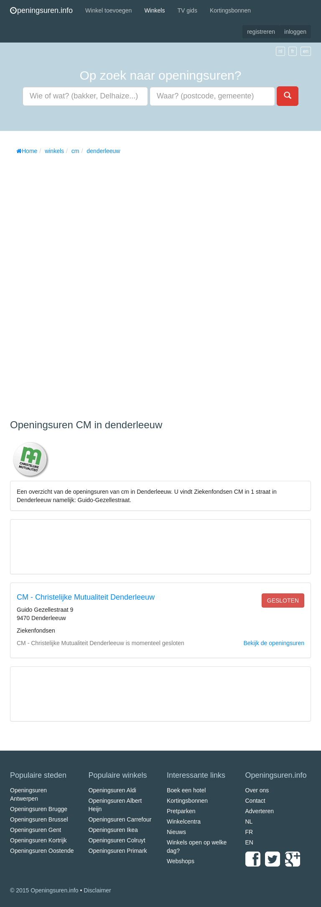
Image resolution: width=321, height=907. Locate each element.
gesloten (283, 600)
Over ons (257, 790)
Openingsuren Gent (35, 830)
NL (249, 821)
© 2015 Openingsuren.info (44, 890)
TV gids (187, 10)
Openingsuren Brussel (39, 819)
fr (292, 51)
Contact (255, 800)
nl (280, 51)
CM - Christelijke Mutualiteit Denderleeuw (86, 597)
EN (249, 842)
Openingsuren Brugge (38, 809)
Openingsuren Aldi (112, 790)
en (305, 51)
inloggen (295, 31)
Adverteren (259, 811)
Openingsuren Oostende (42, 850)
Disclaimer (97, 890)
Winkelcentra (184, 821)
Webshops (180, 861)
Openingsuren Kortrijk (38, 840)
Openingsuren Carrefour (120, 819)
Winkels (154, 10)
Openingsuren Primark (118, 850)
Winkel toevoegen (108, 10)
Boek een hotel (186, 790)
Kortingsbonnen (230, 10)
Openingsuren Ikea (113, 830)
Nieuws (176, 832)
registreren (261, 31)
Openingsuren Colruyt (117, 840)
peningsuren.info (41, 10)
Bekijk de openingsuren (273, 643)
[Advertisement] (72, 284)
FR (249, 832)
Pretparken (181, 811)
